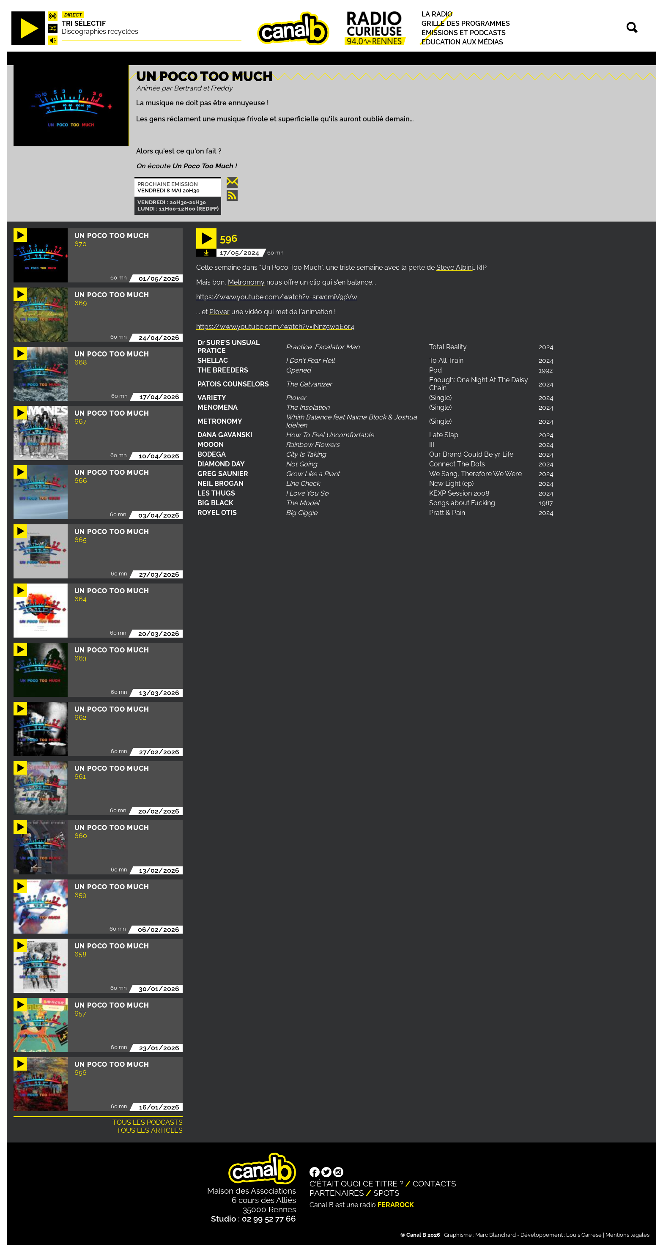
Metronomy (246, 282)
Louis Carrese (584, 1235)
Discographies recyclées (100, 31)
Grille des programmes (466, 23)
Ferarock (396, 1205)
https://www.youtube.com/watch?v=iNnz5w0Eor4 (275, 327)
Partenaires (337, 1192)
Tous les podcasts (147, 1122)
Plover (219, 312)
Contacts (434, 1183)
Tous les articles (150, 1130)
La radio (437, 14)
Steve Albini (454, 267)
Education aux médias (462, 42)
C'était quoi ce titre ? (356, 1183)
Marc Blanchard (495, 1235)
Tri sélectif (84, 23)
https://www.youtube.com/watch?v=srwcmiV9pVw (276, 297)
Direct (73, 14)
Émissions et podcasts (464, 33)
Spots (386, 1192)
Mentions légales (627, 1235)
